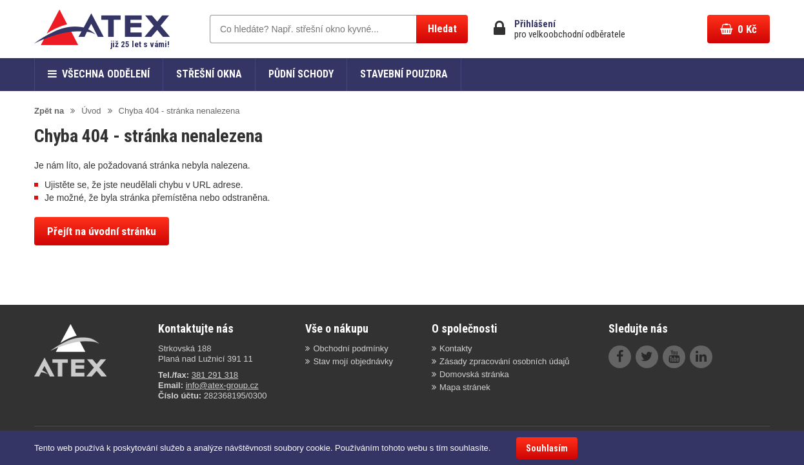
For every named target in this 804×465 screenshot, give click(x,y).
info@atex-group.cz (222, 385)
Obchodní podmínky (350, 348)
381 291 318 (215, 375)
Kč (738, 29)
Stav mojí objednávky (353, 361)
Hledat (442, 29)
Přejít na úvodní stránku (101, 231)
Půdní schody (301, 74)
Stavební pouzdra (404, 74)
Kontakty (455, 348)
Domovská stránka (474, 374)
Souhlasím (547, 448)
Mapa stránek (464, 387)
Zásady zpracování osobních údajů (504, 361)
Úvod (91, 111)
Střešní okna (209, 74)
